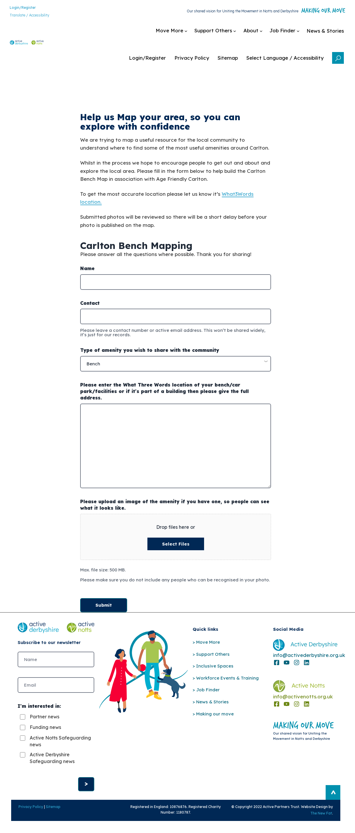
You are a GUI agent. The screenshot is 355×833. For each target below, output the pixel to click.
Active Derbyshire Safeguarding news (52, 766)
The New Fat (329, 824)
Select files (175, 550)
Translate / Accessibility (21, 16)
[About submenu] (215, 34)
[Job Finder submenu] (247, 34)
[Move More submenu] (134, 34)
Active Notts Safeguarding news (52, 750)
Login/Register (14, 8)
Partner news (44, 726)
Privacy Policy (23, 817)
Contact (90, 309)
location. (91, 206)
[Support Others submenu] (178, 34)
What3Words (237, 198)
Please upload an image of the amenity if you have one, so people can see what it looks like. (174, 510)
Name (87, 275)
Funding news (45, 736)
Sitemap (45, 817)
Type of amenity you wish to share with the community (149, 357)
